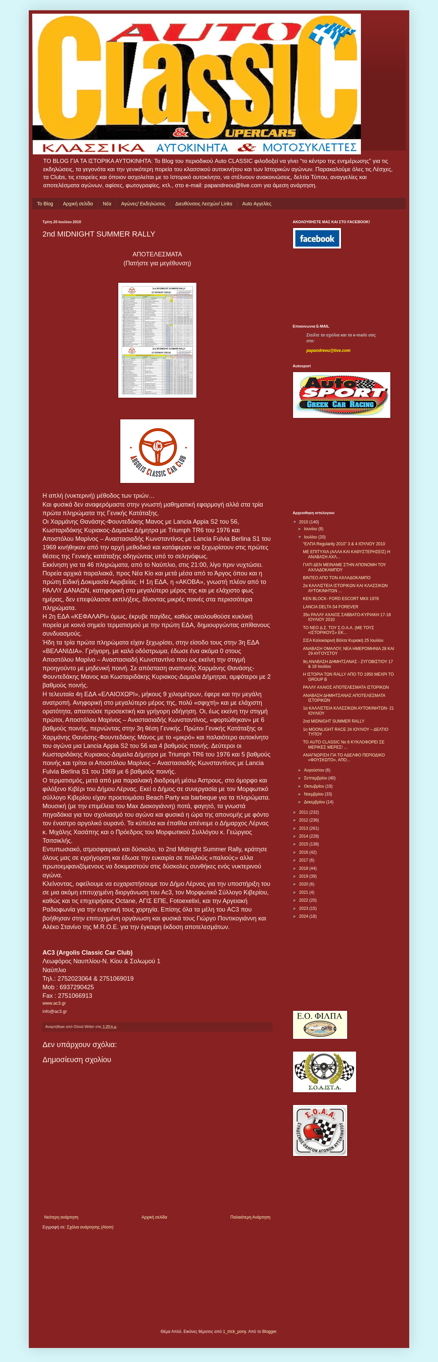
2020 (304, 884)
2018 (304, 868)
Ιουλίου (311, 537)
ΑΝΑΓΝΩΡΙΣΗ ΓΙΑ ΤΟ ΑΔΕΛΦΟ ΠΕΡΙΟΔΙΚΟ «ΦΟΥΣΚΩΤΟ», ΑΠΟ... (344, 757)
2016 (304, 852)
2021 (304, 892)
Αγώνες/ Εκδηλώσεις (143, 203)
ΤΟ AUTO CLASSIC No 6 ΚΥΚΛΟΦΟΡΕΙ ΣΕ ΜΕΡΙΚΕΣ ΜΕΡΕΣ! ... (344, 744)
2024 (304, 916)
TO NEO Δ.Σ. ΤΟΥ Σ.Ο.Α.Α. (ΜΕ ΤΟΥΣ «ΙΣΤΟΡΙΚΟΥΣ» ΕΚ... (338, 630)
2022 (304, 900)
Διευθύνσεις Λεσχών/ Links (203, 203)
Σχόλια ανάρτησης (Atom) (90, 1227)
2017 (304, 860)
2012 (304, 820)
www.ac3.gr (54, 1003)
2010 (304, 522)
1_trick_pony (234, 1331)
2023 (304, 908)
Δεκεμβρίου (315, 802)
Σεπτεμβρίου (316, 778)
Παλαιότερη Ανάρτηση (250, 1217)
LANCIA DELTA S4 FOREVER (330, 606)
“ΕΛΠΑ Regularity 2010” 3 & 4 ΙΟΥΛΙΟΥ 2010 (344, 544)
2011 (304, 812)
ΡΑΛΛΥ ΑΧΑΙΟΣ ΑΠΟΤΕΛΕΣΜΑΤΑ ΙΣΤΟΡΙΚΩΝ (346, 687)
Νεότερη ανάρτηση (61, 1217)
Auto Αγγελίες (256, 203)
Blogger (269, 1331)
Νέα (107, 203)
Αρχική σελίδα (78, 203)
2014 (304, 836)
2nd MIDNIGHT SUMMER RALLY (334, 721)
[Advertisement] (323, 286)
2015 (304, 844)
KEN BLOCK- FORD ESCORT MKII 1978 (341, 598)
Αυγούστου (314, 770)
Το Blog (45, 203)
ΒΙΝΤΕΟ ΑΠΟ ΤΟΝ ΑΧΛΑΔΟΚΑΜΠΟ (336, 577)
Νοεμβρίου (314, 794)
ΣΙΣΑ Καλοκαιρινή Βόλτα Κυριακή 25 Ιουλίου (343, 640)
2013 (304, 828)
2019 (304, 876)
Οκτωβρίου (314, 786)
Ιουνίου (311, 528)
